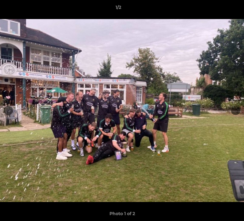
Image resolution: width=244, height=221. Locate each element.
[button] (218, 9)
